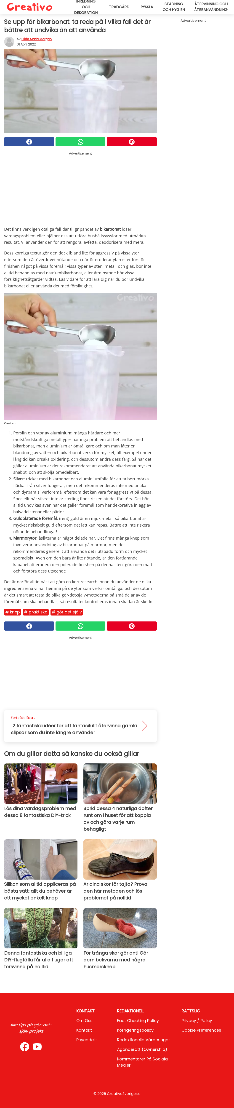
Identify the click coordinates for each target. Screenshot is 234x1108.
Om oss (84, 1020)
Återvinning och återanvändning (211, 6)
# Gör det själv (67, 612)
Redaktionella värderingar (143, 1040)
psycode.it (86, 1040)
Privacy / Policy (196, 1020)
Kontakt (84, 1030)
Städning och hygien (174, 6)
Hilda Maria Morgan (36, 39)
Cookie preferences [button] (201, 1030)
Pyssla (147, 7)
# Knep (12, 612)
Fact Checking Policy (138, 1020)
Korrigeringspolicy (135, 1030)
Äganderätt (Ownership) (142, 1049)
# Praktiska (36, 612)
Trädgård (119, 7)
